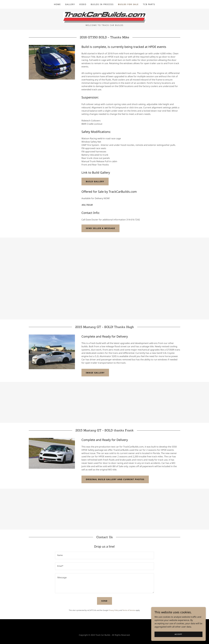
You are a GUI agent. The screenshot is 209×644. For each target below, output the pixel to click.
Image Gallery (95, 372)
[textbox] (104, 555)
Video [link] (82, 4)
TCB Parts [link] (149, 4)
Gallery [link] (70, 4)
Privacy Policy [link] (114, 610)
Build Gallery (95, 181)
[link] (104, 17)
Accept (178, 634)
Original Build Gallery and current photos (115, 479)
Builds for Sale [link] (128, 4)
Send (104, 601)
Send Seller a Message (100, 228)
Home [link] (57, 4)
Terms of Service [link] (128, 610)
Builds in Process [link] (102, 4)
